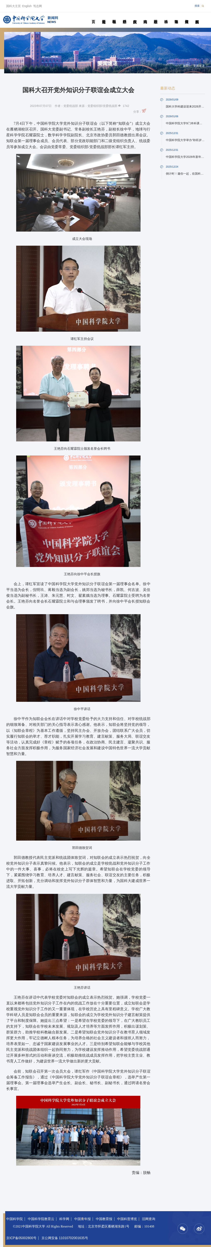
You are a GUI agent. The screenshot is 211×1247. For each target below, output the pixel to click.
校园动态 (155, 17)
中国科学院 (14, 1219)
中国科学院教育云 (41, 1219)
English (27, 6)
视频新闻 (197, 17)
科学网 (64, 1219)
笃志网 (37, 6)
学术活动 (166, 17)
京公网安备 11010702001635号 (64, 1238)
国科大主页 (13, 6)
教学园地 (114, 17)
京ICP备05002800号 (21, 1238)
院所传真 (134, 17)
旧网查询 (148, 1219)
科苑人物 (145, 17)
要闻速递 (103, 17)
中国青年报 (82, 1219)
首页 (93, 17)
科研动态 (124, 17)
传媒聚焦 (186, 17)
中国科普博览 (127, 1219)
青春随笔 (176, 17)
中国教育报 (104, 1219)
